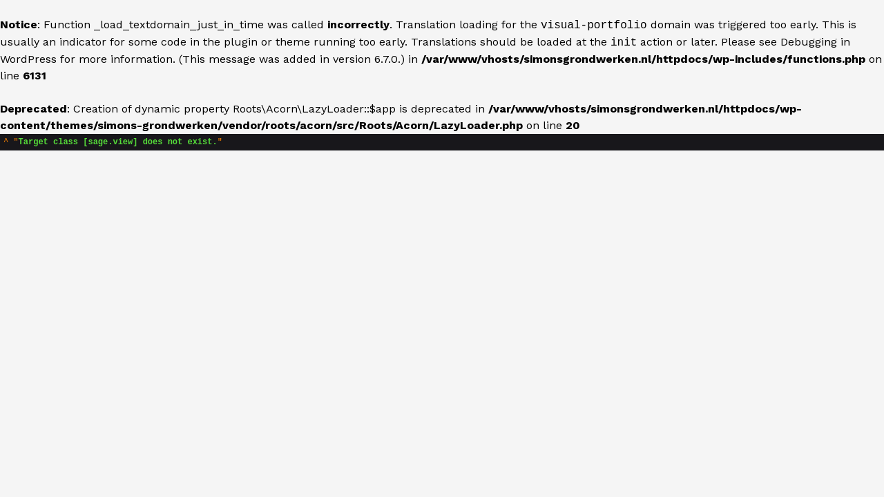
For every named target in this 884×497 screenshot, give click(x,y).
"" (112, 143)
